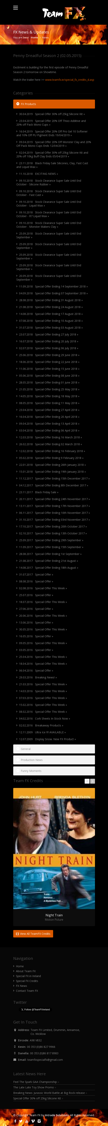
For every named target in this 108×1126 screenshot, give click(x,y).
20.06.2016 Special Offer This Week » (43, 615)
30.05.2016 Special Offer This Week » (43, 629)
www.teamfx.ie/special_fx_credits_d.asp (69, 80)
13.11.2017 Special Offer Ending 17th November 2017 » (54, 506)
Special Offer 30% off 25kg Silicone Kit (38, 1098)
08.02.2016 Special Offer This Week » (43, 711)
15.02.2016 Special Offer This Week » (43, 705)
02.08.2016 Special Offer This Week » (43, 588)
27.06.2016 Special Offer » (36, 609)
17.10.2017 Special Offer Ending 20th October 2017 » (53, 526)
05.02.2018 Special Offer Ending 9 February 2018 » (51, 458)
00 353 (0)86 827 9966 (41, 1047)
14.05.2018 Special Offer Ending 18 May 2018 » (49, 396)
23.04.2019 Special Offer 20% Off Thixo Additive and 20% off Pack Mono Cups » (51, 122)
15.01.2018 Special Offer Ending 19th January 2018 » (52, 471)
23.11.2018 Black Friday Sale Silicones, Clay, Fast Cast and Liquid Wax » (52, 165)
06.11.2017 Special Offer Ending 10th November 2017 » (54, 513)
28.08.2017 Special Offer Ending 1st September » (50, 554)
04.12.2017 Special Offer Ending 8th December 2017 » (53, 485)
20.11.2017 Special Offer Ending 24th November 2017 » (54, 499)
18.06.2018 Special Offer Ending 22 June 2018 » (49, 362)
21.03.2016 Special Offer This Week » (43, 684)
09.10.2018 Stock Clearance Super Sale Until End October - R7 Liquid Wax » (48, 214)
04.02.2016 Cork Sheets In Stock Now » (44, 718)
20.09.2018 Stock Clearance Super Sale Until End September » (48, 277)
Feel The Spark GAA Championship (36, 1082)
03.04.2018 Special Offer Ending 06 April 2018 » (49, 430)
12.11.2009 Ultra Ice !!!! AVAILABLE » (42, 732)
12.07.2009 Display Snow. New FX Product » (47, 739)
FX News (21, 986)
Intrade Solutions (57, 1115)
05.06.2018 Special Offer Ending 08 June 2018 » (49, 375)
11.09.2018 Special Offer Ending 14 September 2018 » (53, 286)
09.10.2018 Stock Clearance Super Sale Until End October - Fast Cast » (48, 193)
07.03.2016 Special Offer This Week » (43, 698)
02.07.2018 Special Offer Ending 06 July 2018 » (48, 348)
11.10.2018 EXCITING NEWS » (38, 174)
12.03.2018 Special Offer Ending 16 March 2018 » (50, 437)
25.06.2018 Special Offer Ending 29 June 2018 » (49, 355)
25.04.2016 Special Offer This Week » (43, 657)
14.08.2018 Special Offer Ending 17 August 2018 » (51, 314)
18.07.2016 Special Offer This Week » (43, 602)
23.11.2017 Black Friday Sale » (38, 492)
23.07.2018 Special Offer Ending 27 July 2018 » (48, 334)
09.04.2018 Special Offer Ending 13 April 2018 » (49, 423)
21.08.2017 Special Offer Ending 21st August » (48, 561)
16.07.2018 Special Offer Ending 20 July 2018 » (48, 341)
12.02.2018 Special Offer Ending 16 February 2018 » (52, 451)
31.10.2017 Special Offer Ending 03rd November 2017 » (54, 519)
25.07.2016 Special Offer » (36, 595)
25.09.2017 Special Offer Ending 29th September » (51, 540)
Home (34, 37)
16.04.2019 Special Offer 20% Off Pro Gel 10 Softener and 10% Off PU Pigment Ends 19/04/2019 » (52, 133)
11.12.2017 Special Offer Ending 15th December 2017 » (54, 478)
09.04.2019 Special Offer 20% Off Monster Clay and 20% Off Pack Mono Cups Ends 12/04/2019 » (53, 144)
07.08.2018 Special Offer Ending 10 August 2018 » (51, 321)
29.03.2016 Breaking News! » (38, 677)
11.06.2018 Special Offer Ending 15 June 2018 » (49, 369)
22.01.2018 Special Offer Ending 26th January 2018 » (52, 465)
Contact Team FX (27, 991)
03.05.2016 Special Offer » (36, 650)
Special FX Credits (27, 981)
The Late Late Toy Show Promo (34, 1087)
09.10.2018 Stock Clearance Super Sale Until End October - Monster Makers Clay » (48, 224)
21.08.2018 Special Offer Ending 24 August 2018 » (51, 307)
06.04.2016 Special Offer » (36, 670)
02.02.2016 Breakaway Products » (41, 725)
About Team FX (26, 971)
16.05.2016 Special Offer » (36, 636)
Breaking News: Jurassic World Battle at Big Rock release (50, 1093)
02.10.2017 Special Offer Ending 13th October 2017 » (53, 533)
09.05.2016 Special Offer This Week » (43, 643)
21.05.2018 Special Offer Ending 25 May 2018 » (49, 389)
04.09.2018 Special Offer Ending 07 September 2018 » (53, 293)
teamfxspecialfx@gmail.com (45, 1060)
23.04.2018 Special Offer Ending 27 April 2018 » (49, 410)
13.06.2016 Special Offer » (36, 622)
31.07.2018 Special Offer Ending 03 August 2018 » (51, 327)
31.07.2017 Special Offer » (36, 574)
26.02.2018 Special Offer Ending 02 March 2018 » (50, 444)
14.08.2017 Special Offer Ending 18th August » (48, 567)
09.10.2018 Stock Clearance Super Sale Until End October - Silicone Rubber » (48, 182)
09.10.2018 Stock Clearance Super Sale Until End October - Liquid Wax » (48, 203)
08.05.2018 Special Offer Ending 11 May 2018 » (49, 403)
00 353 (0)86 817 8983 (44, 1053)
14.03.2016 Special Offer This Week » (43, 691)
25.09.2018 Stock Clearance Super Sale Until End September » (48, 235)
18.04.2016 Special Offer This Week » (43, 663)
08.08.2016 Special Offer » (36, 581)
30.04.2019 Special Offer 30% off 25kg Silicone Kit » (52, 114)
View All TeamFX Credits (33, 934)
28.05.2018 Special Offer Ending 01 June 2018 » (49, 382)
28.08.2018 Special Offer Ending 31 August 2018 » (51, 300)
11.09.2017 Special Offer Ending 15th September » (51, 547)
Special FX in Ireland (28, 976)
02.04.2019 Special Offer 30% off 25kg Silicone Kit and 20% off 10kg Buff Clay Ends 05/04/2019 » (52, 154)
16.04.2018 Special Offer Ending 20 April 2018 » (49, 417)
